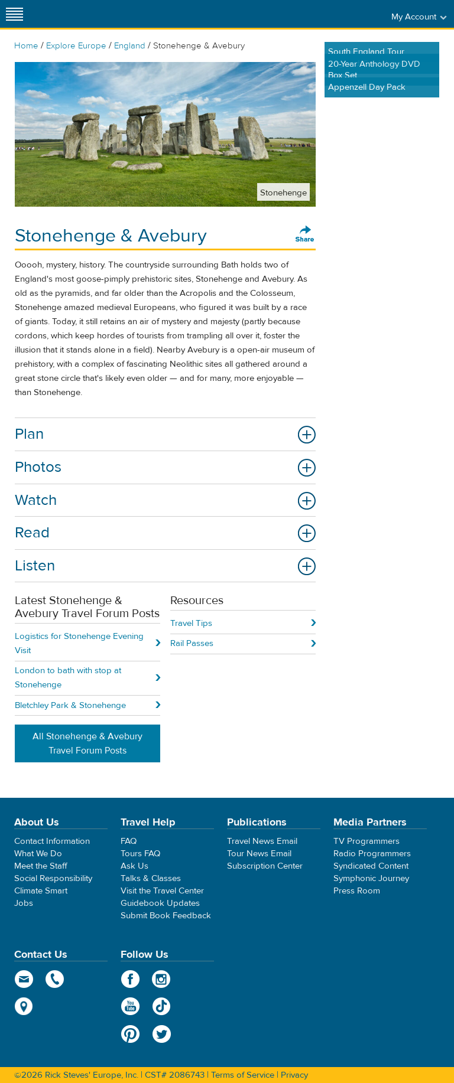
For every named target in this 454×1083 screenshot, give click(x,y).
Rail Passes (191, 643)
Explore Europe (76, 45)
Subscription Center (265, 866)
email (24, 979)
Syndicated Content (370, 866)
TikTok (161, 1006)
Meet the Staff (40, 866)
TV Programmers (366, 841)
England (129, 45)
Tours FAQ (140, 853)
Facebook (130, 979)
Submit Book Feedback (166, 915)
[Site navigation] (15, 14)
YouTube (130, 1006)
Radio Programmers (372, 853)
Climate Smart (40, 890)
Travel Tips (191, 623)
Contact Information (52, 841)
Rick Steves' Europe (227, 14)
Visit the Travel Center (162, 890)
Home (26, 45)
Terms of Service (242, 1075)
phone (55, 979)
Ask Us (134, 866)
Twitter (161, 1034)
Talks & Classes (151, 878)
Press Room (356, 890)
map (24, 1006)
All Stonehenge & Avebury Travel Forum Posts (87, 743)
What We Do (38, 853)
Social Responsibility (53, 878)
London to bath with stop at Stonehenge (68, 677)
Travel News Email (262, 841)
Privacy (294, 1075)
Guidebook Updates (160, 903)
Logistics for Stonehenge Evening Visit (79, 643)
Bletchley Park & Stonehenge (70, 705)
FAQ (129, 841)
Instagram (161, 979)
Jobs (23, 903)
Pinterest (130, 1034)
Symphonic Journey (371, 878)
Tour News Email (259, 853)
